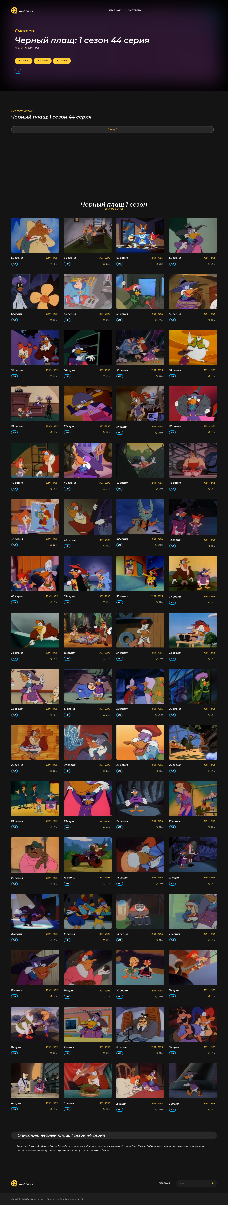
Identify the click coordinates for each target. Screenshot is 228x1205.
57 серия (17, 370)
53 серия (17, 426)
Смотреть (134, 10)
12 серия (16, 990)
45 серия (17, 539)
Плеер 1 (112, 129)
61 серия (16, 314)
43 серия (70, 540)
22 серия (122, 821)
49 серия (17, 482)
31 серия (69, 708)
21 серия (174, 821)
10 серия (122, 990)
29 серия (175, 708)
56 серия (70, 370)
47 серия (122, 482)
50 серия (175, 426)
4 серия (16, 1103)
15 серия (69, 934)
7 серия (69, 1047)
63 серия (122, 257)
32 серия (17, 708)
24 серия (17, 821)
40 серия (17, 596)
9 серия (174, 990)
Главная (114, 10)
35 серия (69, 652)
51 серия (121, 426)
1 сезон (23, 61)
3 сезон (62, 61)
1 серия (174, 1103)
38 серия (122, 596)
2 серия (121, 1103)
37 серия (175, 596)
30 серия (122, 708)
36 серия (17, 652)
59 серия (122, 314)
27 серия (70, 764)
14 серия (122, 934)
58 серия (175, 314)
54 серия (175, 370)
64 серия (70, 257)
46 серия (175, 482)
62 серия (175, 257)
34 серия (122, 652)
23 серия (69, 821)
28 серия (17, 764)
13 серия (174, 934)
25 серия (175, 764)
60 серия (70, 314)
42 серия (122, 539)
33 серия (175, 652)
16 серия (16, 934)
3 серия (69, 1103)
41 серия (174, 539)
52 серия (69, 426)
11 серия (69, 990)
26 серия (122, 764)
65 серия (17, 257)
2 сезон (43, 61)
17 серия (174, 877)
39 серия (70, 596)
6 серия (121, 1047)
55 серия (122, 370)
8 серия (16, 1047)
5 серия (174, 1047)
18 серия (122, 877)
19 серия (69, 877)
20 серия (17, 878)
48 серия (70, 482)
